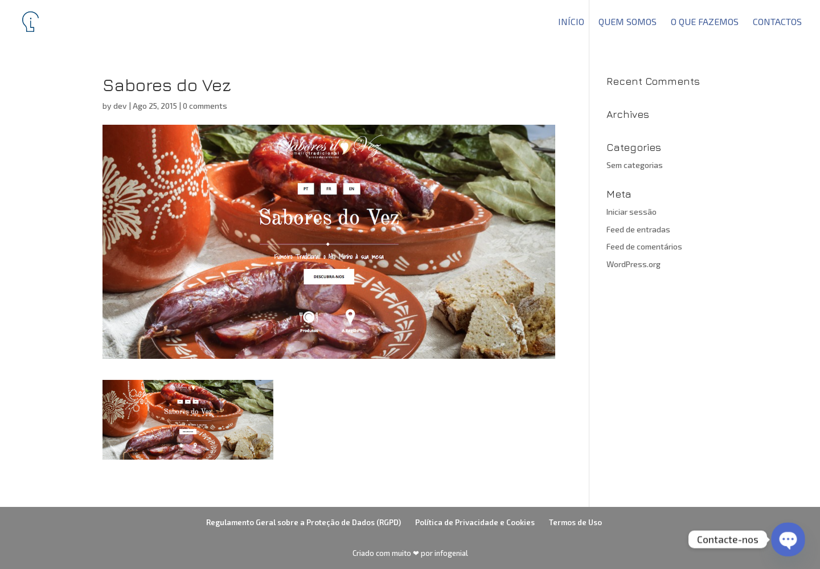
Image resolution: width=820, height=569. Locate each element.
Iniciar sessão (631, 211)
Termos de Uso (575, 522)
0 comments (205, 105)
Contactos (777, 22)
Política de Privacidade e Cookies (475, 522)
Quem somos (627, 22)
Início (571, 22)
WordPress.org (633, 264)
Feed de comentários (644, 246)
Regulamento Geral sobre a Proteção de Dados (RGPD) (303, 522)
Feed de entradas (638, 229)
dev (120, 105)
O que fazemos (705, 22)
